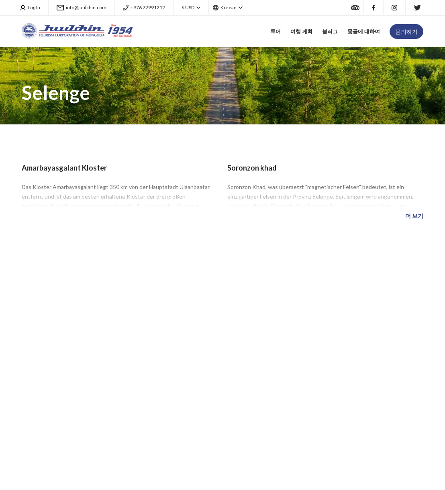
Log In (30, 7)
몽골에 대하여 (363, 31)
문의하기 (406, 31)
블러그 (330, 31)
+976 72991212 (144, 7)
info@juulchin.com (81, 7)
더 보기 (414, 215)
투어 (275, 31)
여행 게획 (301, 31)
